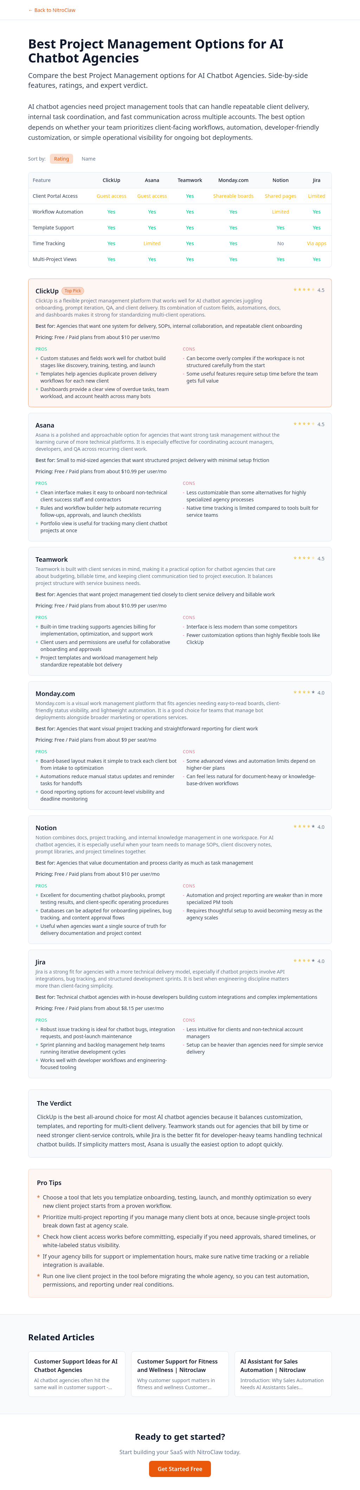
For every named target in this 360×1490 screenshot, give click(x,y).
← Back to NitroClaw (51, 10)
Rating (61, 158)
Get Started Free (180, 1469)
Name (88, 158)
